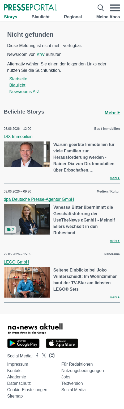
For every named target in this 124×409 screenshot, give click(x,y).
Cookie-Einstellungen (27, 389)
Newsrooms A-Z (24, 91)
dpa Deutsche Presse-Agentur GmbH (39, 199)
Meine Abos (108, 17)
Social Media (73, 389)
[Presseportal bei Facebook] (36, 356)
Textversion (72, 383)
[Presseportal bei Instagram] (50, 355)
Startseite (18, 79)
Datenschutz (19, 383)
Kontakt (14, 370)
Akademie (16, 377)
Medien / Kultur (108, 191)
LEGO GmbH (16, 262)
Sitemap (15, 396)
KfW (41, 54)
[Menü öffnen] (115, 8)
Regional (73, 17)
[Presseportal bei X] (42, 356)
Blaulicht (41, 17)
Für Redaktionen (77, 364)
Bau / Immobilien (107, 129)
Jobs (65, 377)
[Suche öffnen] (100, 8)
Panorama (112, 254)
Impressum (17, 364)
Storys (10, 17)
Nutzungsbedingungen (82, 370)
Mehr (112, 112)
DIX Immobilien (18, 136)
